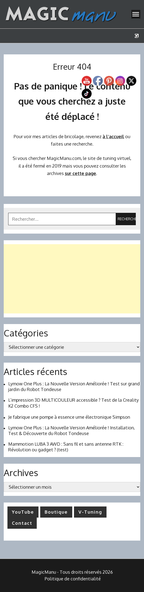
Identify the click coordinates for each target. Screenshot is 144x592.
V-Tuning (90, 512)
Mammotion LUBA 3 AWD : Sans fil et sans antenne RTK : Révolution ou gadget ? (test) (65, 446)
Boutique (56, 512)
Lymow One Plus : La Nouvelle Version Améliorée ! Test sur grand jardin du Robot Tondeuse (74, 386)
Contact (22, 523)
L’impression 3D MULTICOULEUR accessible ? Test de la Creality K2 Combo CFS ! (73, 402)
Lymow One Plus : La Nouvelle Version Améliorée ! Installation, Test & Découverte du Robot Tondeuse (71, 430)
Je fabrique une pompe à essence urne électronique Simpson (69, 417)
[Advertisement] (72, 278)
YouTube (23, 512)
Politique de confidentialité (73, 578)
